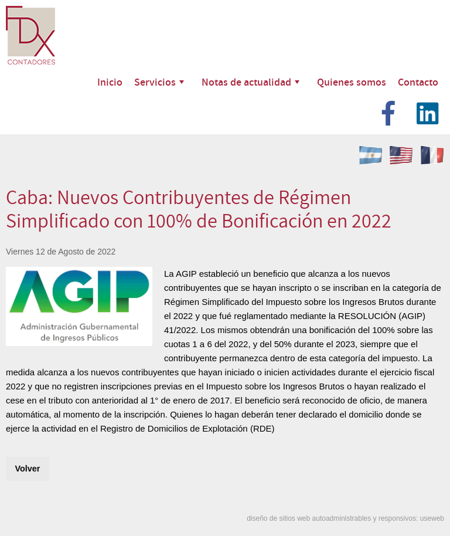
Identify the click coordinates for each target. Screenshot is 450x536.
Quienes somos (351, 82)
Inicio (109, 82)
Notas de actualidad (250, 82)
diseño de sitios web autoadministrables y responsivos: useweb (345, 518)
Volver (27, 468)
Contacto (418, 82)
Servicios (159, 82)
